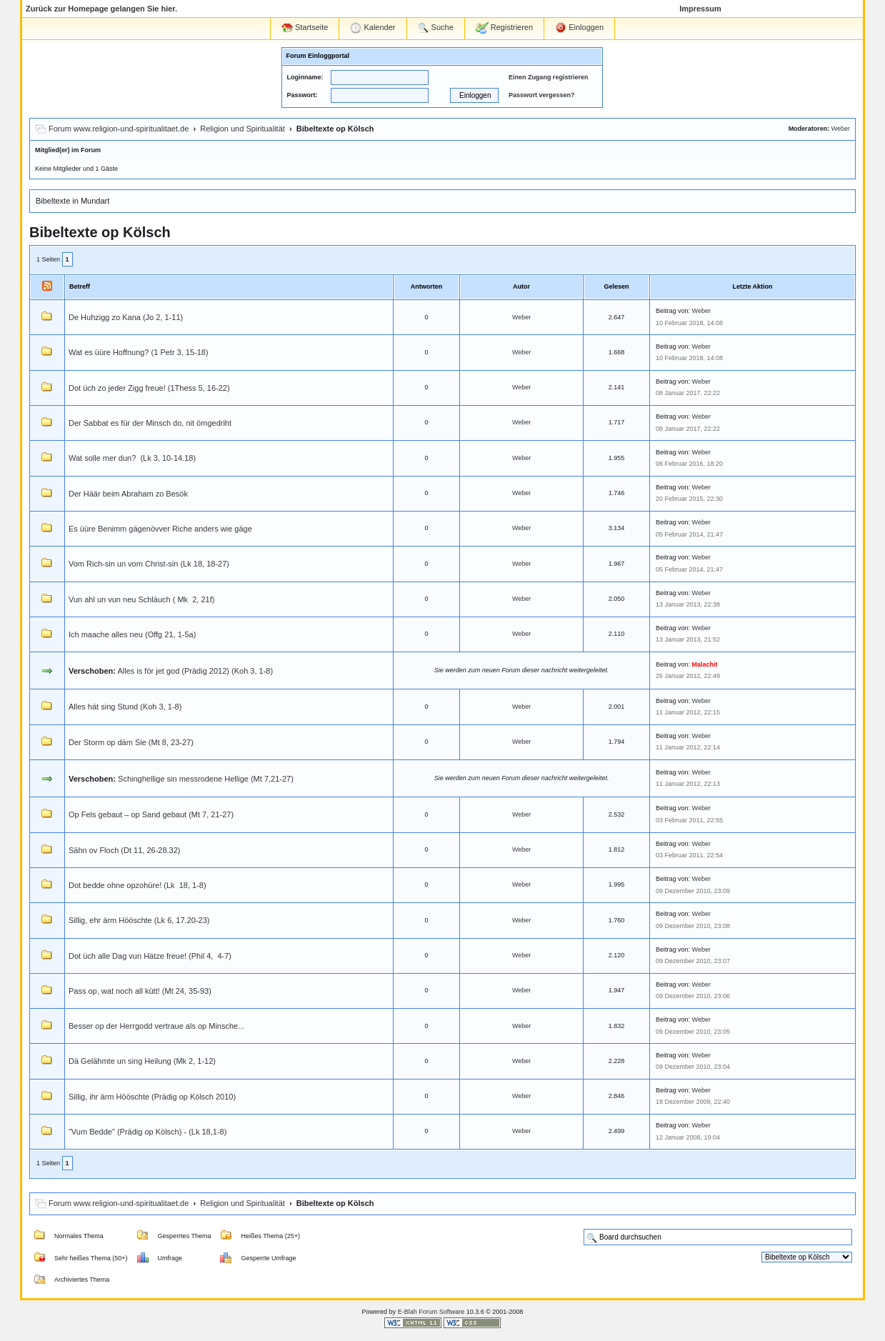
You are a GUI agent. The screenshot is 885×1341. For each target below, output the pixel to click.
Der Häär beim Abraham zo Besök (128, 493)
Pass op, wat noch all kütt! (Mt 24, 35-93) (140, 991)
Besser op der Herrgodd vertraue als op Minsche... (156, 1026)
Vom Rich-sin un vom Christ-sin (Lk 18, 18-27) (149, 563)
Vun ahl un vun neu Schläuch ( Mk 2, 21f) (141, 599)
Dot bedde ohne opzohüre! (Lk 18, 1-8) (137, 885)
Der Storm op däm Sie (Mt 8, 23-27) (131, 742)
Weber (840, 128)
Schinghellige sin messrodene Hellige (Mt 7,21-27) (206, 778)
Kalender (372, 28)
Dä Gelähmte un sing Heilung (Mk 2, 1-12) (142, 1061)
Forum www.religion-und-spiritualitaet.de (119, 128)
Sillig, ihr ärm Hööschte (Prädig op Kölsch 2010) (152, 1096)
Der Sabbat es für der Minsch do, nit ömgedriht (150, 423)
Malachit (705, 664)
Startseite (305, 27)
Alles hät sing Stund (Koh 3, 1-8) (125, 706)
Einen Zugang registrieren (549, 77)
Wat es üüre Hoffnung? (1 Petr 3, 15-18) (139, 352)
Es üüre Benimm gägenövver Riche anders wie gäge (160, 528)
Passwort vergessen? (542, 95)
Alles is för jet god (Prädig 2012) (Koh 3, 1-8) (195, 671)
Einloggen (579, 28)
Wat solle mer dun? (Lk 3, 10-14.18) (132, 458)
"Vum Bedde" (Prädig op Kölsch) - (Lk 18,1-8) (147, 1131)
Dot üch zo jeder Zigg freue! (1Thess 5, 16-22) (149, 388)
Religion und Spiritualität (242, 128)
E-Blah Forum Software (431, 1311)
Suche (436, 28)
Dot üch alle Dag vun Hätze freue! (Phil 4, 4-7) (150, 956)
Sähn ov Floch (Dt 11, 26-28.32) (125, 850)
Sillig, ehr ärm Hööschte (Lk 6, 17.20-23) (139, 920)
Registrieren (504, 28)
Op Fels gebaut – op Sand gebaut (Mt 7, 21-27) (151, 814)
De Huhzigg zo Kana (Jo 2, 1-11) (126, 317)
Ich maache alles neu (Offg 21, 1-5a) (132, 634)
